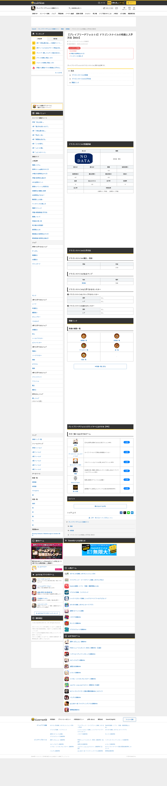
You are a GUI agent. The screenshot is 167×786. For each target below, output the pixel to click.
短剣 (33, 503)
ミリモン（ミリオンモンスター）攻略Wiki (62, 746)
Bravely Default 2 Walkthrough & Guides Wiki (46, 534)
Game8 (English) (110, 719)
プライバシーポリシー (64, 719)
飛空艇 (84, 283)
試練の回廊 (79, 13)
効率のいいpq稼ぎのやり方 (40, 169)
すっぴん (35, 251)
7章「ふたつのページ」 (39, 152)
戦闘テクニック (37, 208)
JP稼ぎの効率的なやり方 (77, 53)
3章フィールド (36, 461)
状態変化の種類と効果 (39, 191)
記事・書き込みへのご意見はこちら (100, 518)
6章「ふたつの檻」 (38, 148)
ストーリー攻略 (44, 13)
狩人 (33, 334)
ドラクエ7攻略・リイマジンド (58, 729)
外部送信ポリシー (79, 719)
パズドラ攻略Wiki (83, 734)
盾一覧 (116, 347)
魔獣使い (35, 312)
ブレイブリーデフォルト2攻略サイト (78, 522)
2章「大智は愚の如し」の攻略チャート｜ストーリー (49, 43)
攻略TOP (35, 13)
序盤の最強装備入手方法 (39, 212)
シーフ (34, 304)
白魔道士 (35, 259)
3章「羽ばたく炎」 (38, 135)
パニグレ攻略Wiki (55, 751)
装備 (71, 526)
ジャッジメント (37, 377)
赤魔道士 (35, 330)
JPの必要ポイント (37, 182)
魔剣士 (34, 390)
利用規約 (52, 719)
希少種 (95, 13)
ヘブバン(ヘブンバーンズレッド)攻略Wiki (117, 740)
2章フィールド (36, 456)
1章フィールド (36, 452)
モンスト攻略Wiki (110, 734)
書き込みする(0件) (100, 506)
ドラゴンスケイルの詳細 (80, 75)
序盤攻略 (60, 13)
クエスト (88, 13)
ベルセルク (35, 321)
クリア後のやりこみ (105, 13)
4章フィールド (36, 465)
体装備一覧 (117, 337)
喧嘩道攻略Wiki (109, 751)
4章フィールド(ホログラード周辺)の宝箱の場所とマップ (49, 48)
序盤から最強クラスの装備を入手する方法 (49, 67)
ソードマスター (37, 355)
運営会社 (100, 719)
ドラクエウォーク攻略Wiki (57, 736)
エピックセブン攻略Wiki (57, 744)
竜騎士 (34, 351)
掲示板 (55, 38)
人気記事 (39, 38)
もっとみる (58, 72)
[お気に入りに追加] (108, 8)
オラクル (35, 364)
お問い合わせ (91, 719)
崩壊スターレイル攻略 (56, 734)
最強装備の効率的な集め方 (40, 238)
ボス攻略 (123, 13)
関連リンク (75, 82)
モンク (34, 295)
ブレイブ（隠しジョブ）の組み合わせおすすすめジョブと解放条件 (49, 53)
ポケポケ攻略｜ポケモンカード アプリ (116, 729)
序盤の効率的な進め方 (39, 178)
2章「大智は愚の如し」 (39, 131)
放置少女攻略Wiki (83, 744)
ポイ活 (101, 3)
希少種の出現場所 (37, 225)
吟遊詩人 (35, 308)
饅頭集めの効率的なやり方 (40, 234)
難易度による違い (37, 199)
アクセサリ (35, 491)
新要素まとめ (36, 229)
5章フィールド (36, 469)
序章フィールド (37, 448)
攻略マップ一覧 (37, 439)
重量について (36, 217)
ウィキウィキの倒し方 (76, 56)
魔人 (33, 385)
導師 (33, 360)
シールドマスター (37, 338)
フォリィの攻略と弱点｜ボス (45, 63)
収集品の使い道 (37, 221)
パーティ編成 (70, 13)
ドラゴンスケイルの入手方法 (81, 79)
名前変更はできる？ (38, 195)
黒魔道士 (35, 255)
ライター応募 (129, 719)
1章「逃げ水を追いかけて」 (40, 126)
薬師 (33, 368)
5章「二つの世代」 (38, 144)
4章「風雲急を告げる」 (39, 139)
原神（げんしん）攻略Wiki (57, 740)
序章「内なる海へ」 (38, 122)
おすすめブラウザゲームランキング (48, 613)
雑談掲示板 (131, 13)
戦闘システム (36, 165)
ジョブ (54, 13)
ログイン (131, 3)
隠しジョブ (35, 398)
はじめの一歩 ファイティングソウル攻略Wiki (90, 751)
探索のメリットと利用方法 (40, 186)
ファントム (35, 381)
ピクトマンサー (37, 342)
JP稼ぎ (116, 13)
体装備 (72, 530)
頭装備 (34, 482)
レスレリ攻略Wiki (110, 744)
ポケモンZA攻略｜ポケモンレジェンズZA (61, 725)
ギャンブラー (36, 317)
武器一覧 (83, 356)
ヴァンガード (36, 264)
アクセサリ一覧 (83, 347)
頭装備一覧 (84, 337)
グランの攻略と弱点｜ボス (44, 58)
